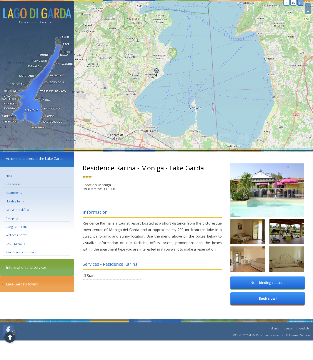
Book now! (268, 298)
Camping (12, 218)
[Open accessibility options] (9, 337)
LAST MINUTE (16, 244)
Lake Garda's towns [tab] (19, 284)
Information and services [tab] (24, 267)
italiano (274, 328)
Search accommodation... (23, 252)
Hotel (9, 176)
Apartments (14, 193)
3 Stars (89, 275)
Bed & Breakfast (17, 210)
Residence (13, 184)
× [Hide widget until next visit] (14, 332)
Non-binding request (267, 282)
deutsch (289, 328)
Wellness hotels (17, 235)
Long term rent (16, 227)
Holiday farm (15, 201)
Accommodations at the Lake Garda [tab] (32, 158)
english (304, 328)
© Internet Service (298, 335)
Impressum (272, 335)
